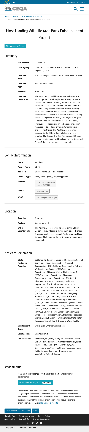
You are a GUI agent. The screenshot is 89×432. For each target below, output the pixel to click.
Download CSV (11, 411)
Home (7, 16)
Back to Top (10, 416)
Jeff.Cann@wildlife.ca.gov (47, 197)
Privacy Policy (44, 416)
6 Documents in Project (15, 46)
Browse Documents (41, 419)
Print (35, 411)
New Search (25, 411)
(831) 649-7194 (42, 191)
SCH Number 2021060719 (32, 16)
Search (15, 16)
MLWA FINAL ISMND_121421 (35, 382)
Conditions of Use (26, 416)
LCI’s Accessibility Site (48, 403)
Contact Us (71, 2)
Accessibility (10, 419)
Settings (81, 2)
